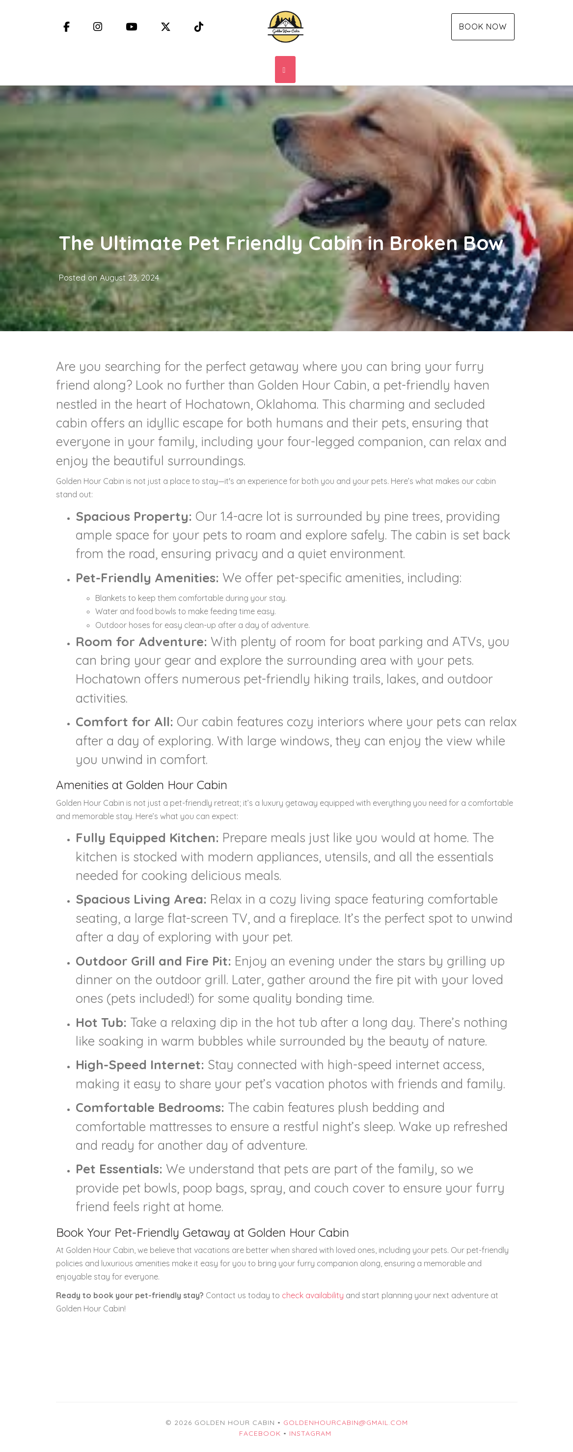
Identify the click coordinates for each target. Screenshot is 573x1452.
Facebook (260, 1433)
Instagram (310, 1433)
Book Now (483, 26)
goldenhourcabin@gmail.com (345, 1422)
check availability (313, 1295)
